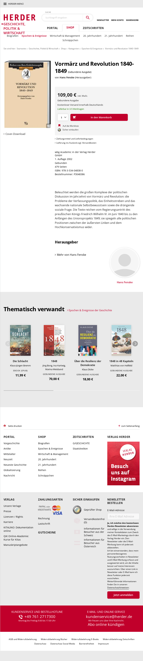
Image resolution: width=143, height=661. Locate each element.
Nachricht (9, 475)
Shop (70, 27)
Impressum (103, 643)
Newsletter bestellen (116, 501)
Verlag (9, 499)
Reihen (130, 35)
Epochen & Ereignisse (34, 35)
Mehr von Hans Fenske (71, 255)
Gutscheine (47, 532)
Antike (7, 448)
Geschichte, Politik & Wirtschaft (43, 48)
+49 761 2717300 (39, 616)
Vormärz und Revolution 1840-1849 (122, 48)
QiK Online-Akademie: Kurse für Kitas (16, 538)
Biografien (12, 35)
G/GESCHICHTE (81, 443)
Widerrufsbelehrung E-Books (85, 639)
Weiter (135, 343)
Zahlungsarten (50, 499)
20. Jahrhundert (92, 35)
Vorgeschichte (12, 443)
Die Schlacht (20, 361)
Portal (52, 28)
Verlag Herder (118, 437)
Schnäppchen (70, 40)
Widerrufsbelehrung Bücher (54, 639)
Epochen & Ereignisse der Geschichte (90, 310)
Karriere (8, 522)
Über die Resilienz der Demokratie (87, 363)
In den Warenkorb (101, 117)
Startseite (21, 48)
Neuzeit (8, 459)
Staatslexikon (80, 448)
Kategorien (74, 48)
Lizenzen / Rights (13, 516)
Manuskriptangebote (16, 544)
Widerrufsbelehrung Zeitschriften (118, 639)
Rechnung (44, 518)
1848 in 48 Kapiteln (121, 361)
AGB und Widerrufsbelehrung (23, 639)
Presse (7, 511)
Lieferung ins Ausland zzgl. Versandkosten (76, 142)
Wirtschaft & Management (65, 35)
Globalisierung (12, 470)
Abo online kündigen (106, 624)
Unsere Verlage (12, 506)
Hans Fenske (67, 77)
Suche (48, 12)
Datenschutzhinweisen (118, 587)
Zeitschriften (93, 28)
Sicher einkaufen (86, 499)
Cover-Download (15, 134)
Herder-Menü (16, 3)
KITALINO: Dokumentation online (18, 529)
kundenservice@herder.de (109, 616)
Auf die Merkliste (71, 125)
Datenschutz (40, 643)
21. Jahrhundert (114, 35)
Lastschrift (44, 523)
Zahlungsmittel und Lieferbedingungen (74, 138)
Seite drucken (15, 425)
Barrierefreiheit (86, 643)
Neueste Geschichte (15, 464)
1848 (54, 361)
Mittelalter (10, 454)
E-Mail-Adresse (116, 510)
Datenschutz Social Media (62, 643)
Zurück (8, 343)
